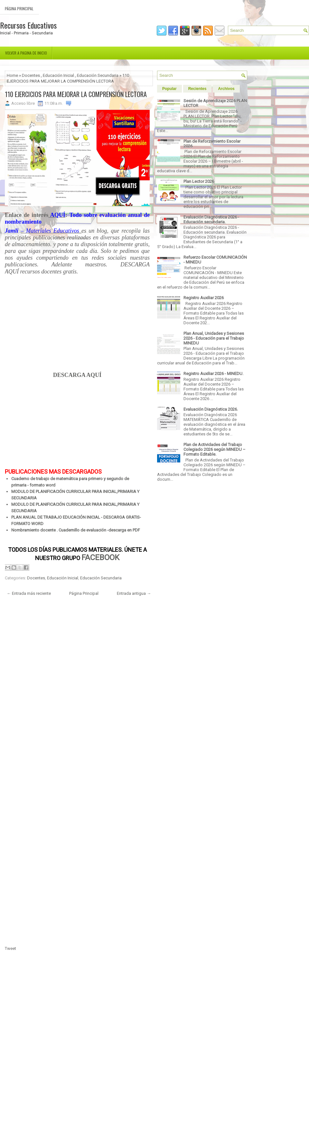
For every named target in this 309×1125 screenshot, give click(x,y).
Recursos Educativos (28, 25)
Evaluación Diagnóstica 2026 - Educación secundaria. (211, 219)
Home (12, 75)
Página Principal (19, 8)
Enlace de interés (26, 215)
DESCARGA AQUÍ (77, 375)
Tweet (10, 948)
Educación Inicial (58, 75)
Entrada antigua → (134, 593)
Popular (169, 88)
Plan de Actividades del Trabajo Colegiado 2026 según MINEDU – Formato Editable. (214, 449)
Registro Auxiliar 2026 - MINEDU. (213, 373)
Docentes (31, 75)
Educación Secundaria (97, 75)
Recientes (197, 88)
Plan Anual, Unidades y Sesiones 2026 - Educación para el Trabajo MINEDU (213, 338)
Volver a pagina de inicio (26, 53)
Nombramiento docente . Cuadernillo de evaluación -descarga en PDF (75, 530)
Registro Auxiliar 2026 (203, 297)
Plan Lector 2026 (198, 181)
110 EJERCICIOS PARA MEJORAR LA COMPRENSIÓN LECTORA (76, 94)
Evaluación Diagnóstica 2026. (210, 409)
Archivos (226, 88)
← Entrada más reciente (29, 593)
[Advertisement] (77, 327)
